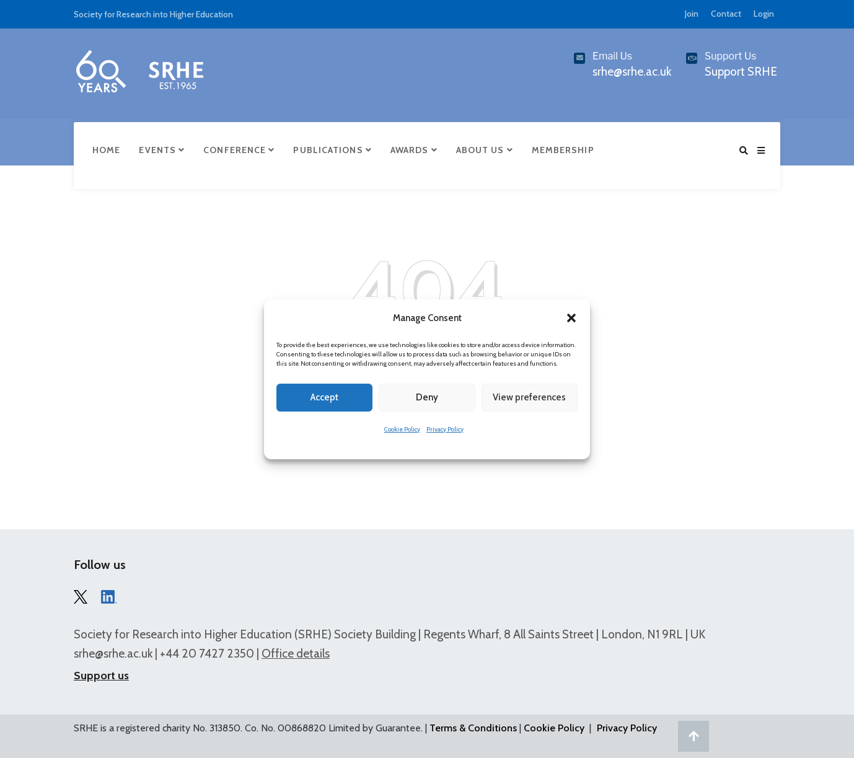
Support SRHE (741, 71)
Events (162, 150)
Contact (726, 13)
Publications (332, 150)
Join (691, 13)
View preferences (529, 397)
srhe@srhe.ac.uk (113, 653)
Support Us (731, 56)
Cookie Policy (402, 429)
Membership (563, 150)
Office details (296, 653)
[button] (571, 318)
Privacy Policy (445, 429)
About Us (484, 150)
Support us (101, 675)
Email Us (612, 56)
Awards (414, 150)
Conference (239, 150)
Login (764, 13)
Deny (427, 397)
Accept (324, 397)
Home (106, 150)
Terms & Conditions (473, 728)
